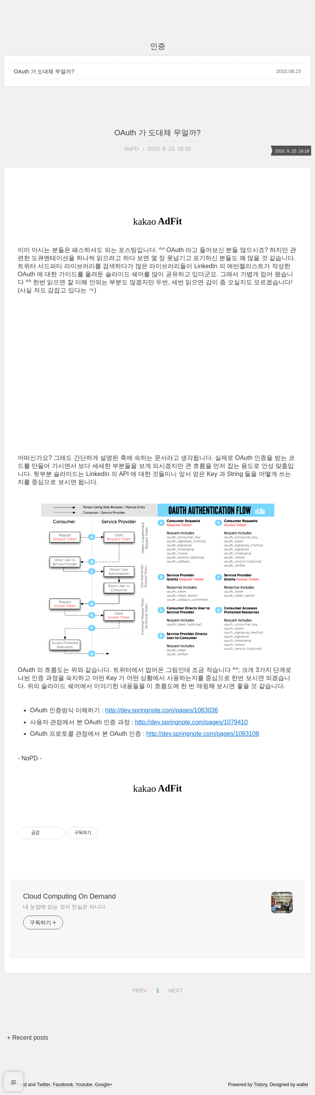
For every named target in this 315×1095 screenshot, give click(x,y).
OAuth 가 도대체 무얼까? (44, 71)
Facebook (63, 1084)
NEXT (175, 989)
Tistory (260, 1084)
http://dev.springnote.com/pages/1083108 (202, 733)
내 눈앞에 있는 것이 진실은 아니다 (64, 907)
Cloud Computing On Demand (69, 896)
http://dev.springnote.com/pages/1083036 (161, 710)
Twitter (43, 1084)
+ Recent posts (27, 1037)
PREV (138, 989)
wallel (302, 1084)
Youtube (83, 1084)
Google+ (104, 1084)
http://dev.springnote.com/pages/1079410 (191, 722)
